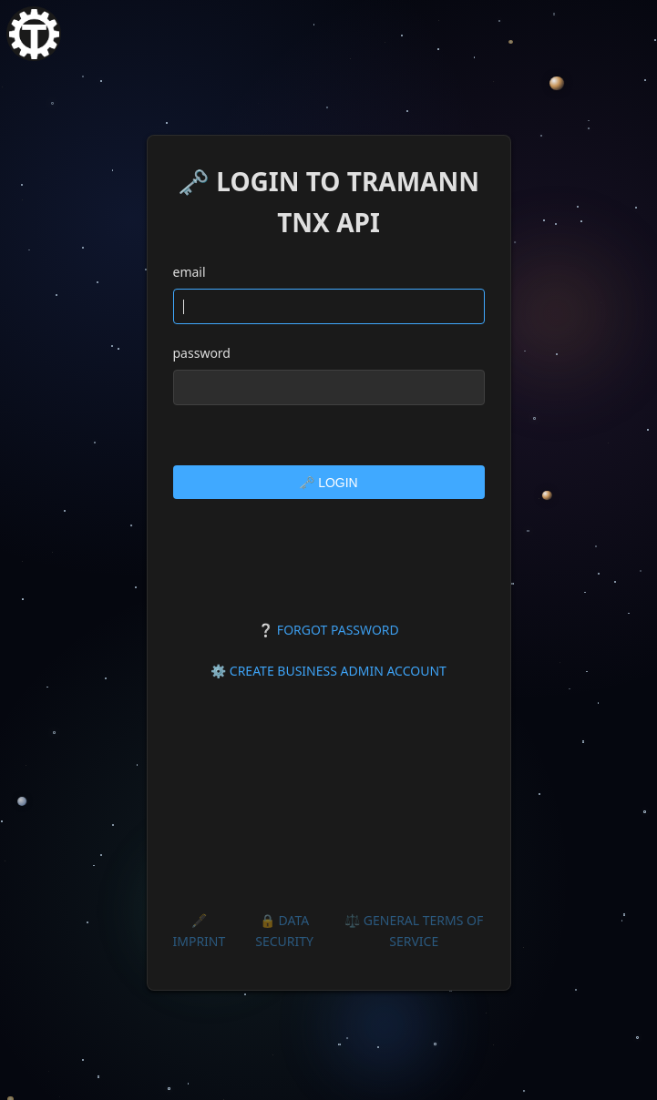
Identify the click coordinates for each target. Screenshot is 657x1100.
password (202, 353)
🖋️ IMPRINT (199, 930)
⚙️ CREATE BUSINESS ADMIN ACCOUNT (328, 670)
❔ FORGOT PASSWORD (328, 629)
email (189, 271)
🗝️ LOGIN (328, 482)
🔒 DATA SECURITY (284, 930)
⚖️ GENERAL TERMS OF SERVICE (413, 930)
